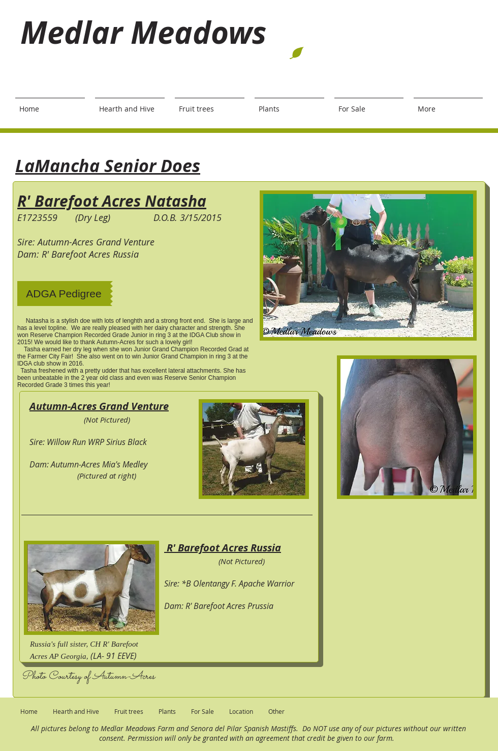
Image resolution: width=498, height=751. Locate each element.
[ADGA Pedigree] (63, 293)
